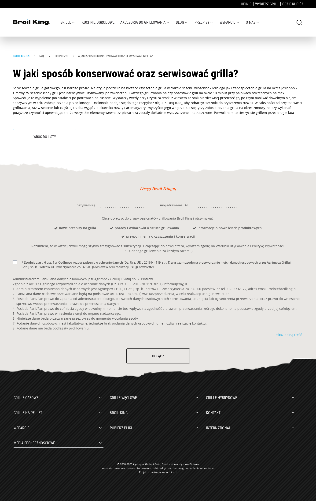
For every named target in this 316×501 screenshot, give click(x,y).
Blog (180, 22)
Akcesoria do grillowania (142, 22)
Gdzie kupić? (292, 4)
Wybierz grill (267, 4)
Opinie (246, 4)
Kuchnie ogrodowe (98, 22)
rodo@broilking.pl (282, 289)
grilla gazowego (47, 88)
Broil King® (21, 56)
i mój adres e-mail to (173, 205)
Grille (65, 22)
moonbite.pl (169, 472)
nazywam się (86, 205)
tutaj (178, 103)
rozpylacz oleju (150, 103)
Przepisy (202, 22)
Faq (42, 56)
